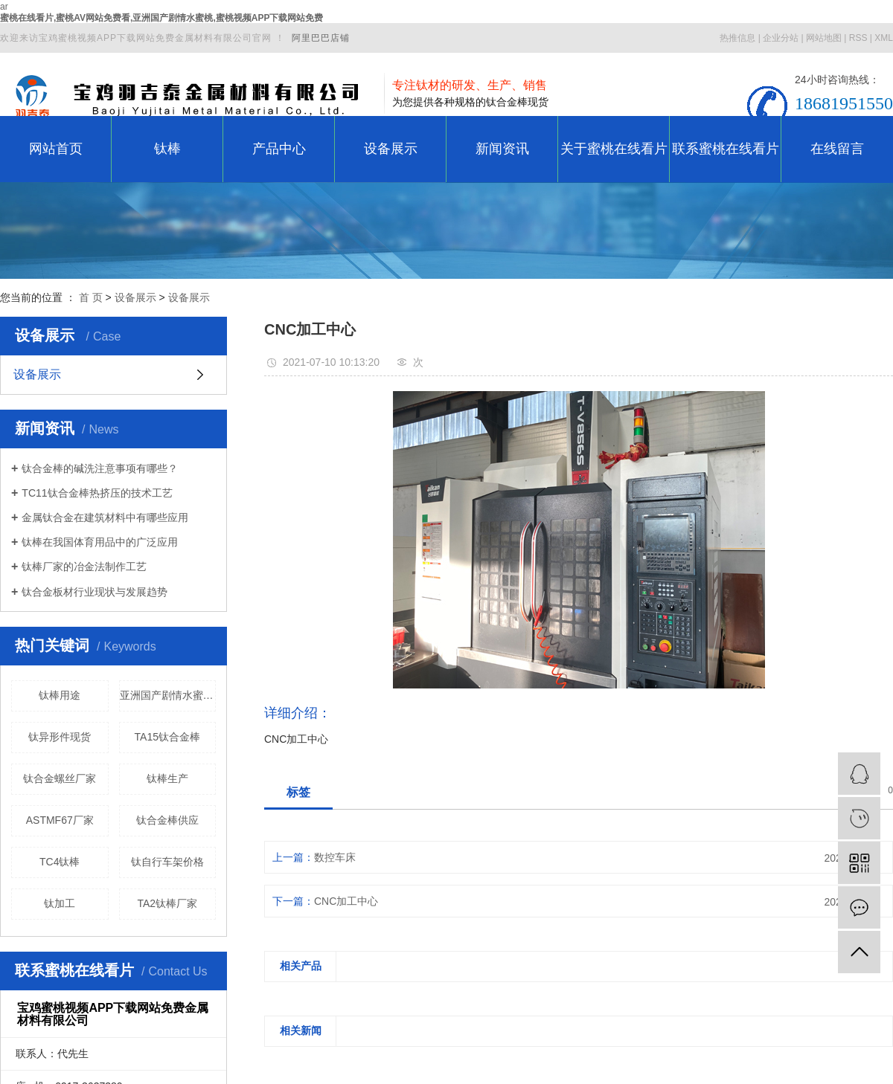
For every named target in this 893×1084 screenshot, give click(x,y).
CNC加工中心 (346, 901)
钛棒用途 (59, 695)
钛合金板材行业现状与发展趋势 (94, 592)
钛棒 (167, 148)
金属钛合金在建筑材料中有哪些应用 (105, 517)
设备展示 (390, 148)
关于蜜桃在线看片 (614, 148)
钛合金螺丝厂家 (59, 778)
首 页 (91, 297)
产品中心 (279, 148)
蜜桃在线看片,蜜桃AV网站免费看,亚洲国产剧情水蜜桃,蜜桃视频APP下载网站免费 (161, 18)
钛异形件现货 (59, 737)
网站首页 (56, 148)
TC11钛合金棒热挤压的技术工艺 (97, 493)
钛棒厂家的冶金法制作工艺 (84, 566)
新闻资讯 (502, 148)
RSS (858, 38)
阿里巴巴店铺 (321, 38)
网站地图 (824, 38)
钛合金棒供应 (167, 820)
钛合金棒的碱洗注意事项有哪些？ (100, 468)
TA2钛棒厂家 (167, 903)
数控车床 (335, 857)
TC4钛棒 (59, 862)
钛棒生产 (167, 778)
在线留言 (837, 148)
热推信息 (737, 38)
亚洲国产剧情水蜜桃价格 (168, 695)
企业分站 (780, 38)
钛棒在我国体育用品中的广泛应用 (100, 542)
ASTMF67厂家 (60, 820)
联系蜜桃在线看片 (725, 148)
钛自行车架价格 (167, 862)
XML (883, 38)
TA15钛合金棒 (167, 737)
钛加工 (59, 903)
